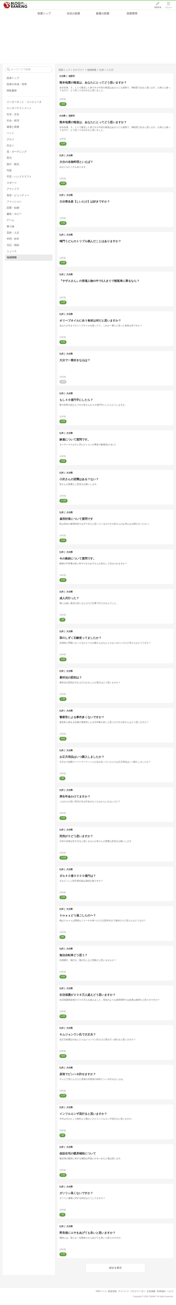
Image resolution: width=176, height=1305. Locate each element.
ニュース (12, 251)
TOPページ (101, 1291)
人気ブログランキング (15, 5)
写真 (9, 170)
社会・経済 (13, 120)
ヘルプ (170, 1291)
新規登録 (112, 1291)
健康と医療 (13, 126)
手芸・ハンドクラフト (19, 176)
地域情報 (12, 257)
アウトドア (13, 189)
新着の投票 (102, 13)
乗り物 (10, 226)
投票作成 (157, 7)
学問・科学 (13, 239)
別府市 (71, 76)
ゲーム (10, 220)
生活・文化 (13, 114)
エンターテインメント (19, 108)
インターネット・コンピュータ (24, 102)
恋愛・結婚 (13, 207)
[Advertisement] (88, 40)
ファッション (14, 201)
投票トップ (44, 13)
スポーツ (12, 182)
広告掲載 (151, 1291)
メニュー (168, 7)
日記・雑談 (13, 245)
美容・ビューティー (18, 195)
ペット (10, 133)
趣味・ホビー (14, 214)
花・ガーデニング (17, 151)
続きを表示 (115, 1267)
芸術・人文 (13, 232)
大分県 (62, 76)
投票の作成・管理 (17, 84)
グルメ (10, 139)
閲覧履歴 (12, 90)
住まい (10, 145)
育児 (9, 157)
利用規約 (161, 1291)
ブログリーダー (137, 1291)
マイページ (123, 1291)
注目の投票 (73, 13)
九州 (61, 155)
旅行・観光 (13, 164)
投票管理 (132, 13)
